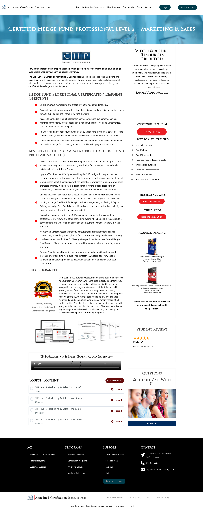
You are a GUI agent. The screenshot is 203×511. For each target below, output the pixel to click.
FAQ (107, 473)
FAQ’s (149, 497)
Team (139, 7)
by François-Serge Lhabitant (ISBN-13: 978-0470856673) (152, 259)
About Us (34, 454)
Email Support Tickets (114, 454)
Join (77, 7)
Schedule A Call (111, 460)
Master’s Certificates (76, 473)
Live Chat (109, 467)
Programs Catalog (75, 467)
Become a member (76, 454)
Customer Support (38, 467)
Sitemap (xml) (163, 497)
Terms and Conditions (114, 497)
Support (149, 7)
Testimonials (128, 7)
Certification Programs (93, 7)
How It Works (113, 7)
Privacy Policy (135, 497)
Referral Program (37, 460)
